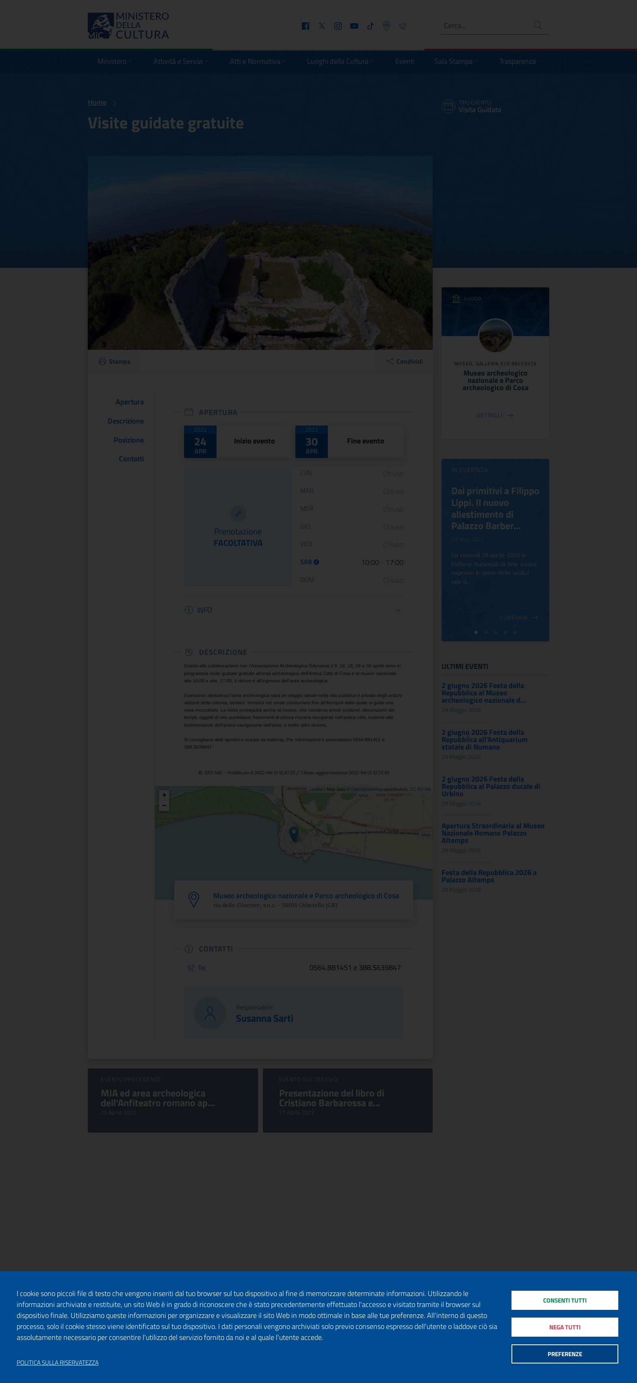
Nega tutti (565, 1327)
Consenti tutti (565, 1300)
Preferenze (565, 1354)
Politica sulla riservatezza (58, 1362)
